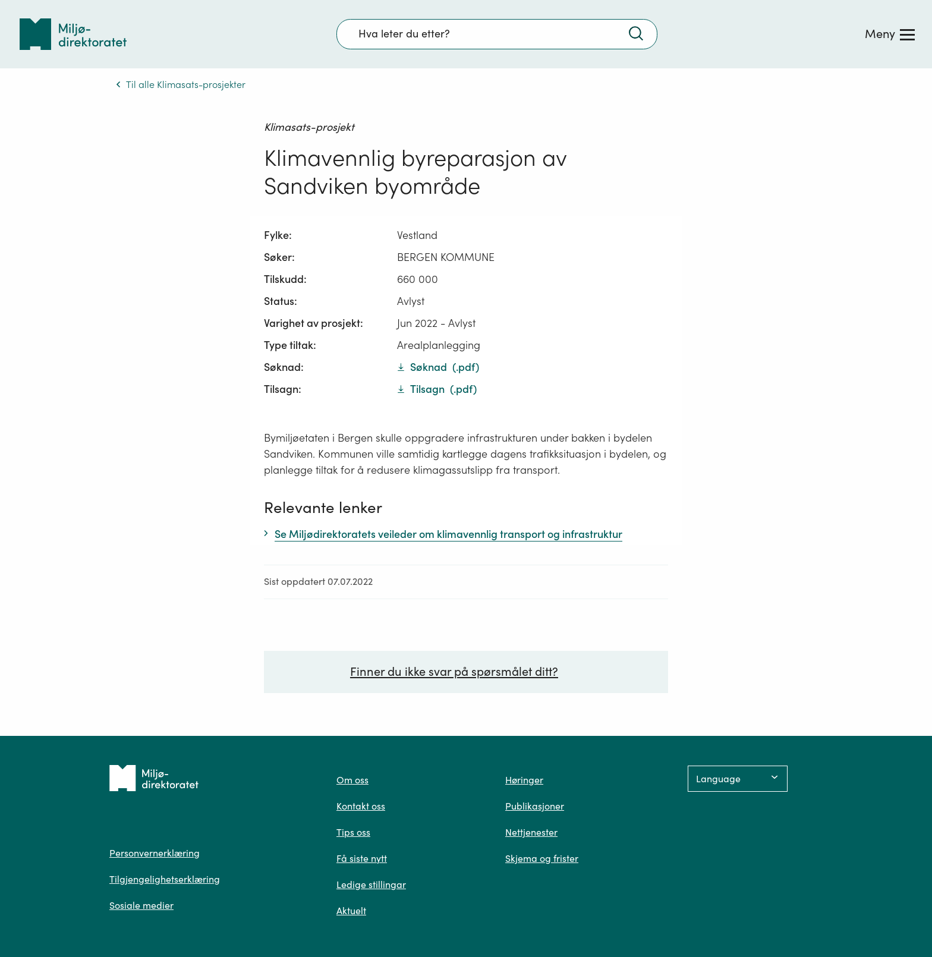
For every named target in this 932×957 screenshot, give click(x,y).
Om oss (352, 780)
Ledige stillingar (371, 884)
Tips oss (353, 832)
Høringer (524, 780)
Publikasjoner (534, 806)
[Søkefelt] (496, 34)
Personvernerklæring (154, 853)
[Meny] (890, 34)
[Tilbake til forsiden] (73, 34)
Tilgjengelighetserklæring (164, 879)
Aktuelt (351, 911)
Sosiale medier (141, 905)
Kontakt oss (360, 806)
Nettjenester (531, 832)
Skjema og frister (541, 858)
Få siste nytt (361, 858)
